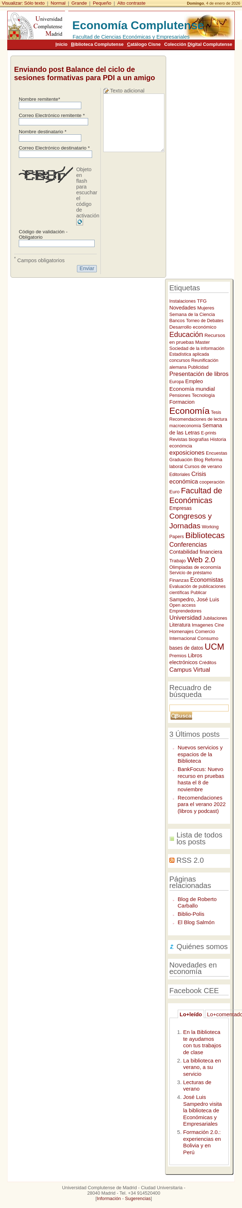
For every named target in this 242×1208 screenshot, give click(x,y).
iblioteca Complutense (97, 44)
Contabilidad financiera (195, 552)
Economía (189, 411)
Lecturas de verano (197, 1085)
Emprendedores (185, 611)
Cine (219, 625)
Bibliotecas (205, 535)
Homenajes (181, 631)
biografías (199, 439)
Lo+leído (191, 1014)
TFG (202, 301)
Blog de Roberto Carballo (197, 902)
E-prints (208, 433)
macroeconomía (185, 425)
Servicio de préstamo (190, 572)
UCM (214, 646)
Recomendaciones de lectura (198, 419)
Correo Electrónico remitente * (52, 115)
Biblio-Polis (191, 914)
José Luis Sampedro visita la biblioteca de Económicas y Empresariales (202, 1110)
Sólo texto (34, 3)
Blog (198, 459)
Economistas (207, 579)
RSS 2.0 (190, 860)
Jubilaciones (215, 618)
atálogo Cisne (144, 44)
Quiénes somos (202, 947)
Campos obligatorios (39, 259)
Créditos (207, 662)
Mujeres (205, 308)
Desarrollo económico (192, 327)
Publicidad (198, 367)
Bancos (177, 320)
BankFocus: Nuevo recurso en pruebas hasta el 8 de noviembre (201, 779)
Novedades (182, 308)
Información (109, 1198)
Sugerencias (138, 1198)
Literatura (180, 625)
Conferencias (188, 544)
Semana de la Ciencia (192, 314)
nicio (61, 44)
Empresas (180, 508)
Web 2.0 (201, 559)
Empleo (194, 381)
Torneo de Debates (204, 320)
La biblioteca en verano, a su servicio (202, 1067)
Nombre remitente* (39, 99)
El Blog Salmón (196, 922)
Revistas (178, 439)
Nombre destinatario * (42, 131)
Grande (79, 3)
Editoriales (179, 474)
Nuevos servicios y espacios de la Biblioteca (200, 754)
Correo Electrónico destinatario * (54, 148)
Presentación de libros (199, 374)
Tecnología (203, 395)
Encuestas (216, 453)
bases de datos (186, 648)
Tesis (216, 412)
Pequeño (102, 3)
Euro (174, 491)
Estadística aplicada (189, 354)
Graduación (181, 459)
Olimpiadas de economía (195, 567)
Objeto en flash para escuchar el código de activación (87, 192)
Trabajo (177, 560)
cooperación (212, 482)
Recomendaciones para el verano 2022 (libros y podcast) (202, 804)
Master (202, 342)
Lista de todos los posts (199, 838)
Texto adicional (127, 91)
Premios (177, 655)
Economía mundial (192, 389)
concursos (179, 360)
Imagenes (202, 625)
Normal (58, 3)
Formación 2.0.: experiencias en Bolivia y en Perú (202, 1142)
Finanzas (179, 580)
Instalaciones (182, 301)
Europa (176, 381)
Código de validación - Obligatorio (43, 234)
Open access (182, 605)
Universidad (185, 617)
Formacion (182, 402)
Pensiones (179, 395)
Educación (186, 334)
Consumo (207, 638)
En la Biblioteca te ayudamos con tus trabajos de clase (202, 1042)
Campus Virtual (189, 669)
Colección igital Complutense (198, 44)
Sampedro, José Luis (194, 599)
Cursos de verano (203, 466)
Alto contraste (131, 3)
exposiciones (186, 452)
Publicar (199, 592)
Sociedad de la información (196, 348)
